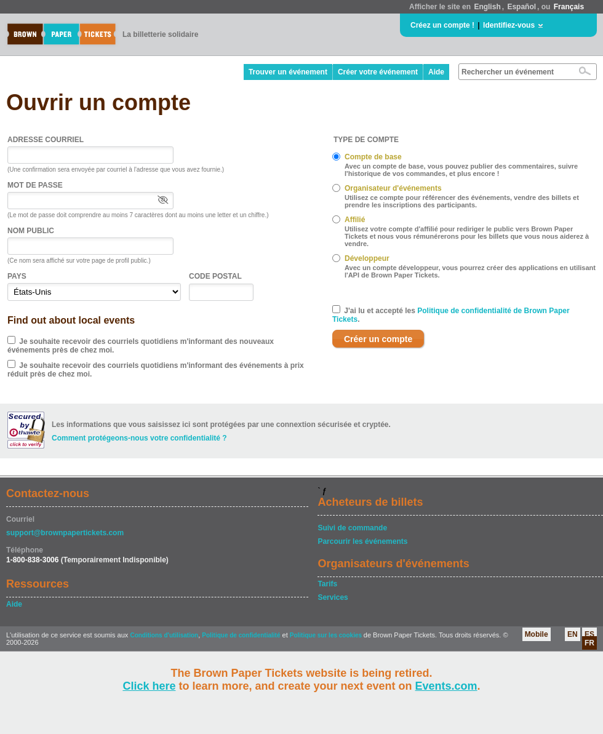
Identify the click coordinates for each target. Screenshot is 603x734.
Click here (148, 686)
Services (332, 597)
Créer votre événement (378, 72)
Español (521, 6)
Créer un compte (378, 339)
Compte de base (373, 157)
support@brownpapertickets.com (65, 533)
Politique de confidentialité (241, 635)
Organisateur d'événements (393, 188)
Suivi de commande (352, 528)
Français (569, 6)
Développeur (367, 258)
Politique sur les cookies (327, 635)
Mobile (536, 634)
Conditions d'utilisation (164, 635)
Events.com (446, 686)
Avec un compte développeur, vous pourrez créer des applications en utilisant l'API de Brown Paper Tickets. (470, 271)
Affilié (355, 219)
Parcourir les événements (362, 541)
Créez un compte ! (442, 25)
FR (589, 643)
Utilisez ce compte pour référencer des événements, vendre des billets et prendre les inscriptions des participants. (462, 201)
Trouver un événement (288, 72)
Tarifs (327, 584)
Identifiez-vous (509, 25)
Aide (436, 72)
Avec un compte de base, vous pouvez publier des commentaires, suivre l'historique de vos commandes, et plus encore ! (461, 169)
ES (589, 634)
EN (572, 634)
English (487, 6)
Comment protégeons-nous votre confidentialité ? (139, 438)
